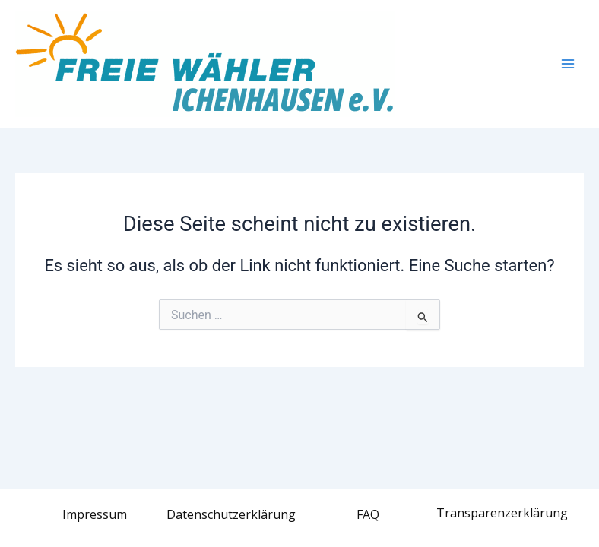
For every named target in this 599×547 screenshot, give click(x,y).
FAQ (368, 514)
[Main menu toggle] (568, 64)
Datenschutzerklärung (231, 514)
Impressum (94, 514)
